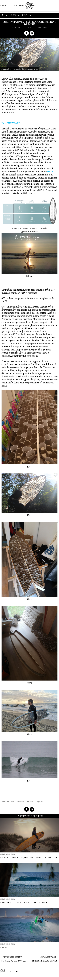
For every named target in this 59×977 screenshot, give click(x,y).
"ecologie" (21, 801)
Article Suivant (48, 957)
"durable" (30, 801)
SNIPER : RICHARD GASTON (44, 961)
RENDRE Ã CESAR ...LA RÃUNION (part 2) (24, 902)
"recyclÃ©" (39, 801)
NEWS (3, 5)
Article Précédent (12, 957)
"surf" (13, 801)
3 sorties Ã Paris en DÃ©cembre (14, 961)
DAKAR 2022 (6, 947)
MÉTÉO (3, 27)
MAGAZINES (20, 5)
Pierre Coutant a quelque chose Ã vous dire (28, 857)
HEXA (50, 171)
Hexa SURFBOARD (11, 123)
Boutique (16, 27)
